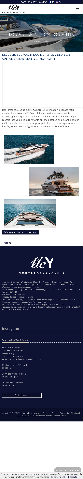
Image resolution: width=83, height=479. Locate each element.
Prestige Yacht (63, 289)
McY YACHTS (15, 413)
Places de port (35, 413)
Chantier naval (9, 294)
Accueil (5, 413)
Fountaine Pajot (26, 302)
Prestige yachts (27, 304)
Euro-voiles (7, 304)
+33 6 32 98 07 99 (30, 2)
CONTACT (43, 2)
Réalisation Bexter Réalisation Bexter (51, 415)
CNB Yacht (12, 292)
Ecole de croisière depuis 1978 (15, 309)
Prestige (14, 302)
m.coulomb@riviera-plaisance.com (25, 359)
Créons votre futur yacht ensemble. (20, 232)
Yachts (25, 413)
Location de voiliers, (11, 307)
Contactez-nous (21, 395)
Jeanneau (40, 289)
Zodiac (61, 304)
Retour (7, 243)
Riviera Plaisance (15, 284)
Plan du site (65, 413)
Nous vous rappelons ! (68, 470)
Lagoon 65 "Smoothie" (71, 307)
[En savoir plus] (58, 477)
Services (46, 413)
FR (52, 2)
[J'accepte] (73, 477)
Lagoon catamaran (50, 304)
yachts (21, 297)
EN (58, 2)
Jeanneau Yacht (51, 289)
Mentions (75, 413)
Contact (55, 413)
